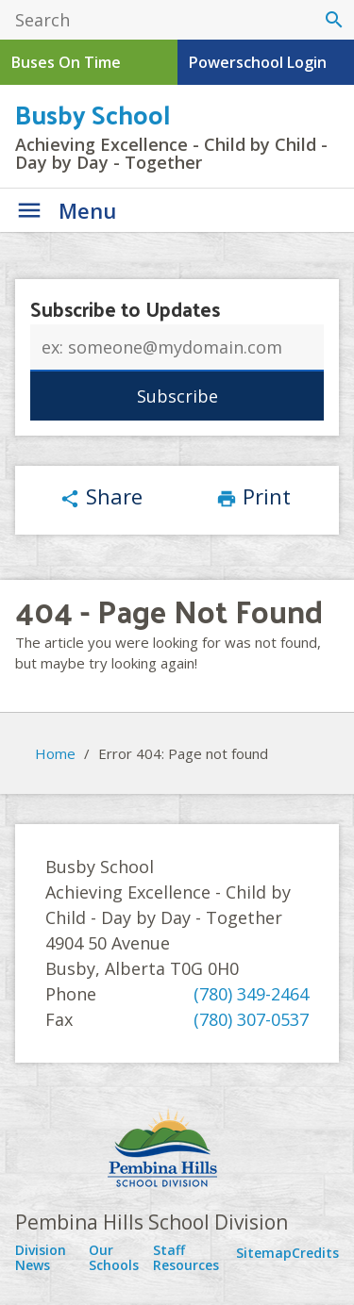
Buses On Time (66, 62)
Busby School (92, 114)
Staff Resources (186, 1257)
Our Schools (114, 1257)
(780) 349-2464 (251, 994)
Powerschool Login (258, 62)
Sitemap (264, 1253)
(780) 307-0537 (251, 1019)
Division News (40, 1257)
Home (55, 753)
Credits (315, 1253)
